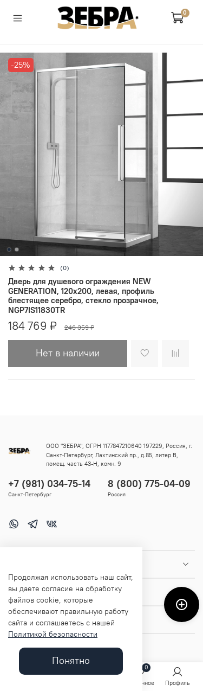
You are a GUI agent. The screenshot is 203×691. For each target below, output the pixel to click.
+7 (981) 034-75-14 (49, 483)
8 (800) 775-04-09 (149, 483)
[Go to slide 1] (8, 249)
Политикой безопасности (52, 634)
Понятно (71, 661)
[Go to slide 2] (16, 249)
